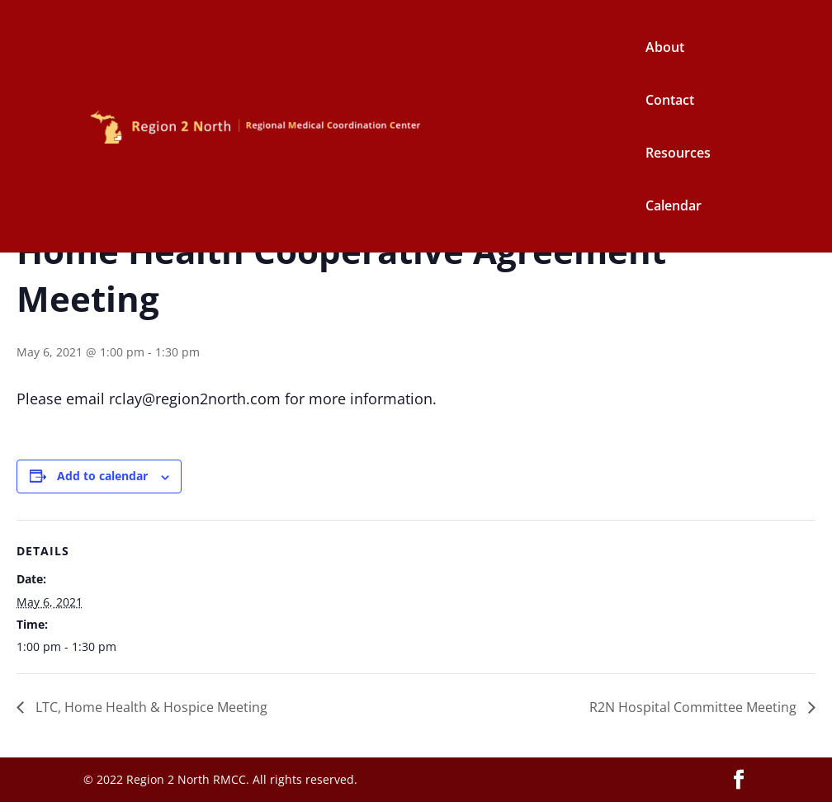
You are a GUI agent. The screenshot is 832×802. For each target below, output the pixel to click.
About (664, 48)
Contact (669, 101)
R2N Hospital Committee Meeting (694, 707)
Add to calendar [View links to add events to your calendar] (102, 476)
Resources (678, 154)
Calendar (673, 207)
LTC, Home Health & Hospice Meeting (149, 707)
